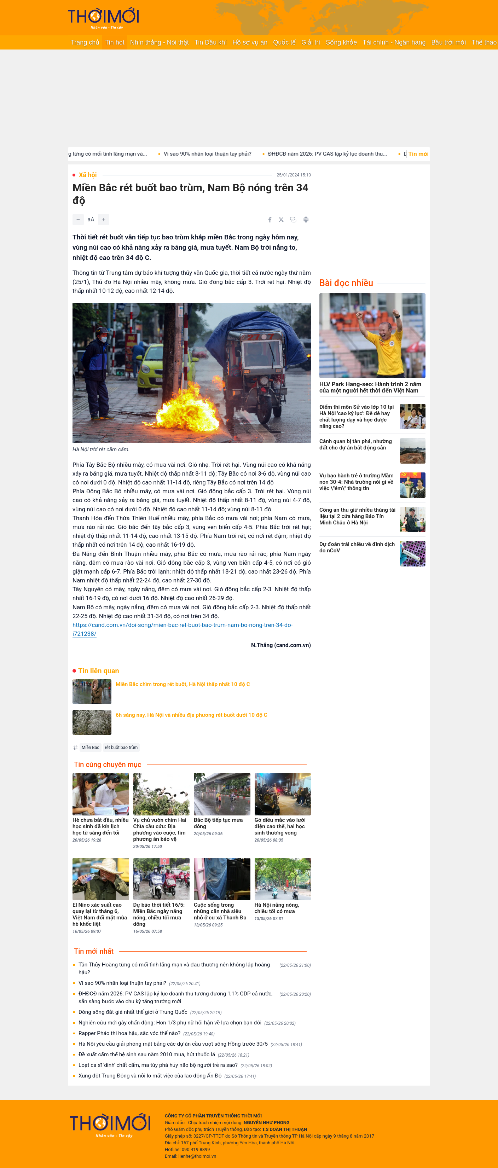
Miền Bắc (90, 747)
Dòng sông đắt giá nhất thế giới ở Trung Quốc (150, 1012)
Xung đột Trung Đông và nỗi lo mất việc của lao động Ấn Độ (167, 1076)
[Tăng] (103, 219)
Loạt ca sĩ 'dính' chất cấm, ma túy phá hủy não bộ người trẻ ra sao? (175, 1065)
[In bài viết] (306, 220)
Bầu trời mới (448, 42)
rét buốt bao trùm (121, 747)
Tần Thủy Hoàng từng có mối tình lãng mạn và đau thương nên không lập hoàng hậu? (195, 968)
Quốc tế (284, 42)
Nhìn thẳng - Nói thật (159, 42)
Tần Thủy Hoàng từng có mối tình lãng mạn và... (97, 154)
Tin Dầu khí (211, 42)
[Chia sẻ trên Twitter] (281, 219)
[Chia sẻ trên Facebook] (270, 219)
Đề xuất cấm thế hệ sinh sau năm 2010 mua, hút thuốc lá (164, 1054)
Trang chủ (85, 42)
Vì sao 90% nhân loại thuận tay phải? (215, 154)
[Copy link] (293, 220)
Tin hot (114, 42)
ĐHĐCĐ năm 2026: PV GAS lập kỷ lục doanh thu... (335, 154)
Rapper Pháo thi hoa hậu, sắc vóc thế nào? (147, 1033)
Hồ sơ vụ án (249, 42)
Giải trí (310, 42)
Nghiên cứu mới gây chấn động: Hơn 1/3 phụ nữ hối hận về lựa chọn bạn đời (187, 1022)
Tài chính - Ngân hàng (394, 42)
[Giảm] (78, 219)
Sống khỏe (341, 42)
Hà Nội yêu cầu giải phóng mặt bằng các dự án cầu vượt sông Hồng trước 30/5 (190, 1044)
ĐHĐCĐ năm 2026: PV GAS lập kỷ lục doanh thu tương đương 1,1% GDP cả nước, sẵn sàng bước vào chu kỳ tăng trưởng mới (195, 997)
